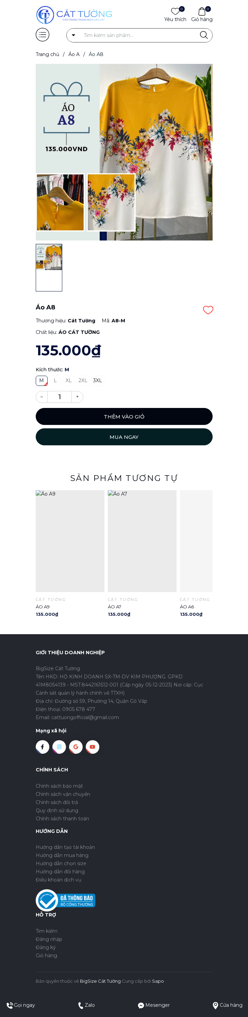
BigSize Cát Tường (100, 981)
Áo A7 (114, 606)
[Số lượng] (59, 397)
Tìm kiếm (46, 931)
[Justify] (204, 35)
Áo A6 (187, 606)
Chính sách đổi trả (57, 802)
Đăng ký (46, 947)
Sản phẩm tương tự (124, 478)
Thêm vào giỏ (124, 416)
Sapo (158, 981)
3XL (97, 380)
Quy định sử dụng (57, 810)
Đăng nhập (49, 939)
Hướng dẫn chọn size (61, 863)
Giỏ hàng (202, 19)
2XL (83, 380)
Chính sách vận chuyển (63, 794)
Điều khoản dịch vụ (58, 880)
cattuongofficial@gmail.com (85, 717)
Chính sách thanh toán (62, 819)
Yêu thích (175, 19)
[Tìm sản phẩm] (139, 35)
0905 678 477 (78, 709)
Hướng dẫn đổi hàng (60, 872)
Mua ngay (124, 437)
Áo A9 (43, 606)
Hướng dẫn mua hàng (62, 855)
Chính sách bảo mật (59, 786)
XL (69, 380)
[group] (124, 152)
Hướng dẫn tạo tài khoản (65, 847)
